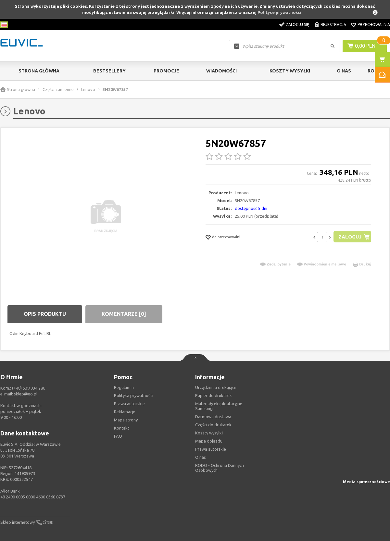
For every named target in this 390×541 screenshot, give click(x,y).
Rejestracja (333, 24)
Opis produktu (45, 314)
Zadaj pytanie (279, 264)
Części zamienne (58, 89)
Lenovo (88, 89)
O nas (200, 457)
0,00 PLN (365, 46)
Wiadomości (221, 70)
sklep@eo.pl (25, 394)
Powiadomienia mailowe (325, 264)
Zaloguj (349, 236)
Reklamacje (124, 411)
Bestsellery (109, 70)
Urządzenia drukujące (215, 387)
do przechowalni (226, 237)
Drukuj (365, 264)
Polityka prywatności (133, 395)
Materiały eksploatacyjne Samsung (218, 406)
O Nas (344, 70)
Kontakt (121, 428)
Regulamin (124, 387)
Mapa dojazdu (208, 441)
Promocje (166, 70)
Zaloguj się (297, 24)
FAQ (118, 436)
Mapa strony (126, 420)
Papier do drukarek (213, 395)
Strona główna (39, 70)
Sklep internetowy (17, 522)
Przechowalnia (374, 24)
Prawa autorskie (210, 449)
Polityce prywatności (279, 12)
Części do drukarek (213, 424)
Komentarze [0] (124, 314)
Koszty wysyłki (290, 70)
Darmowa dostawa (213, 416)
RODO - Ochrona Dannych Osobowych (219, 467)
